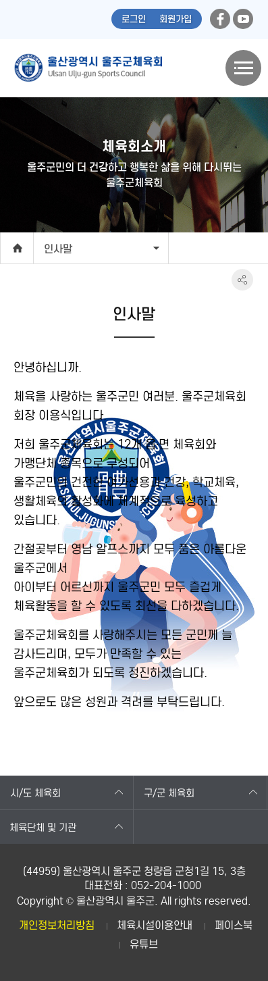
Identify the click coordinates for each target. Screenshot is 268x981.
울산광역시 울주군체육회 (88, 68)
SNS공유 (242, 280)
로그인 (134, 19)
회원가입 (175, 19)
